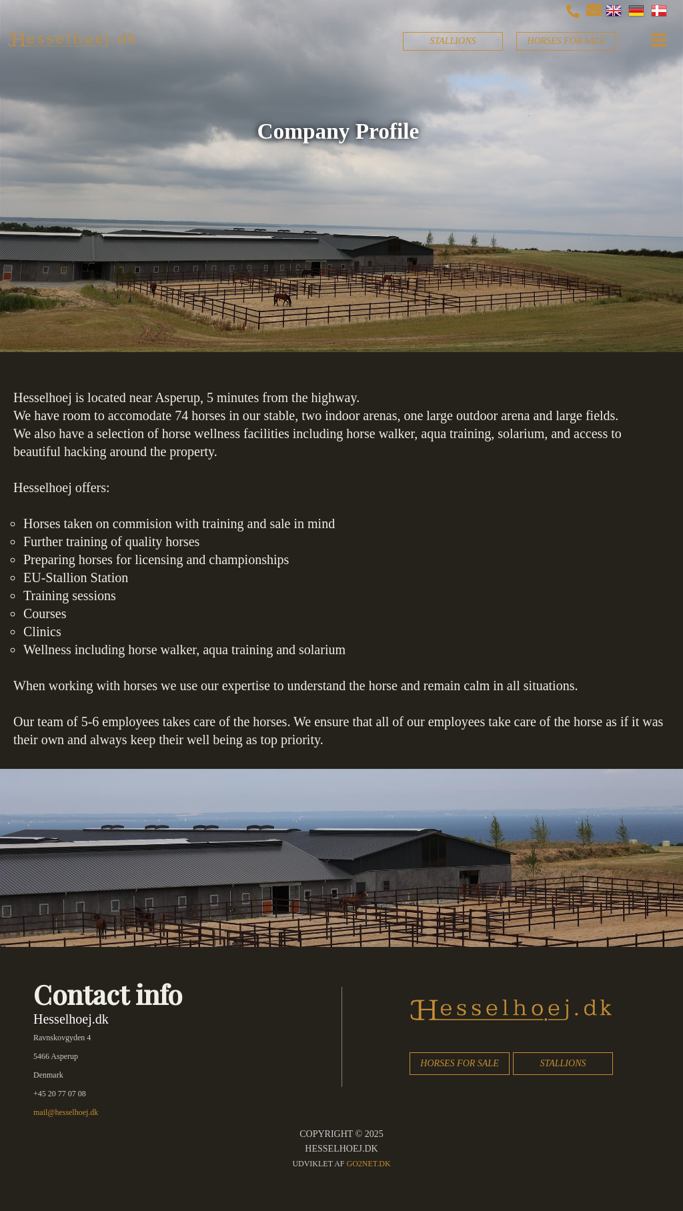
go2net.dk (369, 1163)
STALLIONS (453, 41)
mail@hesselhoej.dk (65, 1112)
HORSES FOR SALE (566, 41)
